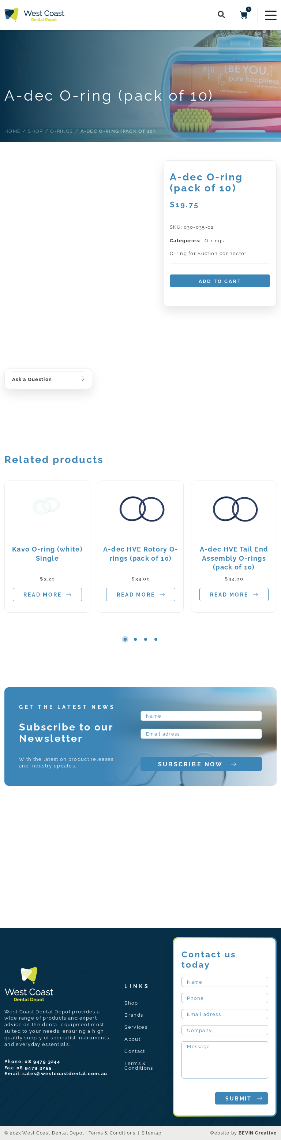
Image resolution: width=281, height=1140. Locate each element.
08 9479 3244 (42, 1061)
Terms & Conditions (138, 1065)
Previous (96, 639)
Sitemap (151, 1133)
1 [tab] (125, 639)
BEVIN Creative (258, 1133)
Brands (133, 1015)
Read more (47, 595)
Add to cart (220, 281)
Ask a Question (32, 379)
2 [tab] (135, 639)
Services (135, 1027)
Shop (131, 1003)
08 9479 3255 (34, 1067)
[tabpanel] (47, 547)
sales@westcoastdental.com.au (64, 1073)
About (132, 1039)
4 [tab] (155, 639)
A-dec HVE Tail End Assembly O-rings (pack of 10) (234, 558)
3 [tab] (145, 639)
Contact (134, 1051)
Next (185, 639)
